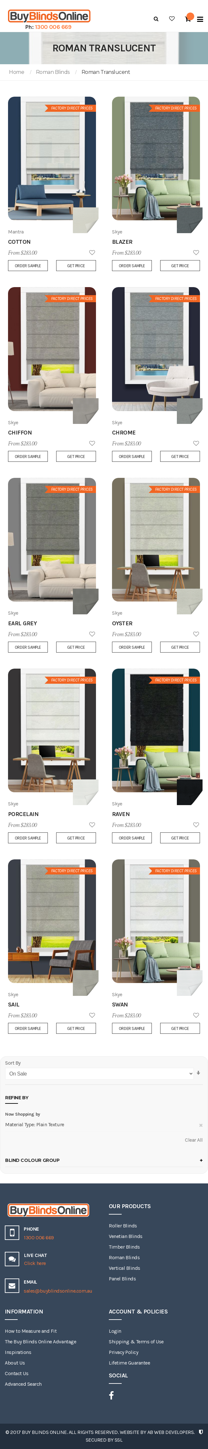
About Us (15, 1363)
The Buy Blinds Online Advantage (40, 1342)
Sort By (13, 1063)
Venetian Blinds (126, 1236)
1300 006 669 (53, 27)
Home (16, 72)
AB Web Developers (170, 1432)
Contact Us (16, 1373)
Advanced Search (23, 1384)
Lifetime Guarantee (129, 1363)
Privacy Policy (123, 1352)
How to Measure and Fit (30, 1331)
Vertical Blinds (124, 1268)
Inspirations (18, 1352)
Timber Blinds (124, 1247)
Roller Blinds (123, 1226)
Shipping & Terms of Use (136, 1342)
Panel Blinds (122, 1279)
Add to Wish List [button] (92, 253)
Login (115, 1331)
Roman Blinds (53, 72)
